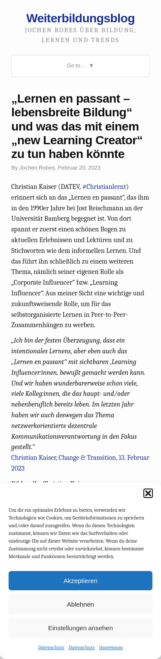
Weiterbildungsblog (80, 18)
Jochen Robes (37, 167)
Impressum (111, 647)
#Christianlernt (104, 187)
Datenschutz (51, 647)
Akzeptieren (80, 580)
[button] (148, 493)
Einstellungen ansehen (80, 628)
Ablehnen (80, 604)
